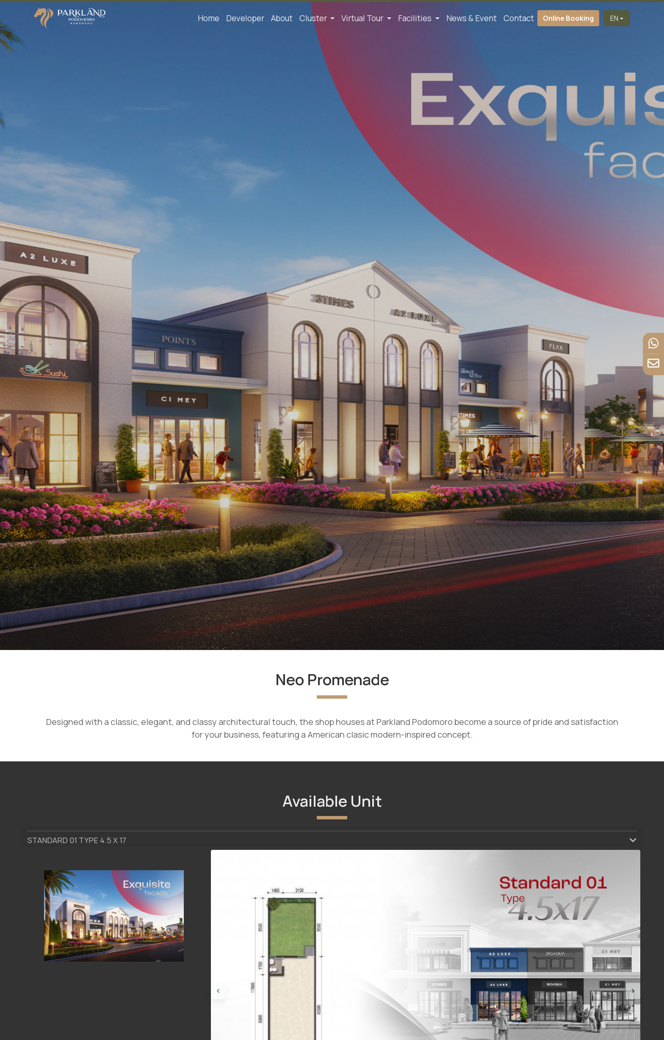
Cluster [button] (314, 18)
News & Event (471, 18)
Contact (519, 18)
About (282, 18)
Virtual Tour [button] (363, 18)
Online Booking (568, 18)
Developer (245, 18)
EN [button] (614, 18)
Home (208, 18)
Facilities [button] (415, 18)
